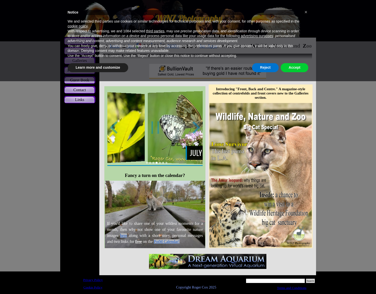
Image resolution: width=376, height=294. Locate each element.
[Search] (275, 280)
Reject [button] (265, 67)
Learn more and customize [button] (98, 67)
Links (79, 99)
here (123, 235)
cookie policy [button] (78, 26)
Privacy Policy (93, 280)
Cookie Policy (93, 287)
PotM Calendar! (167, 241)
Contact (79, 90)
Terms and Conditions (292, 288)
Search (310, 280)
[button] (306, 12)
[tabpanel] (155, 214)
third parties (155, 31)
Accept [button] (294, 67)
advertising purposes (257, 36)
